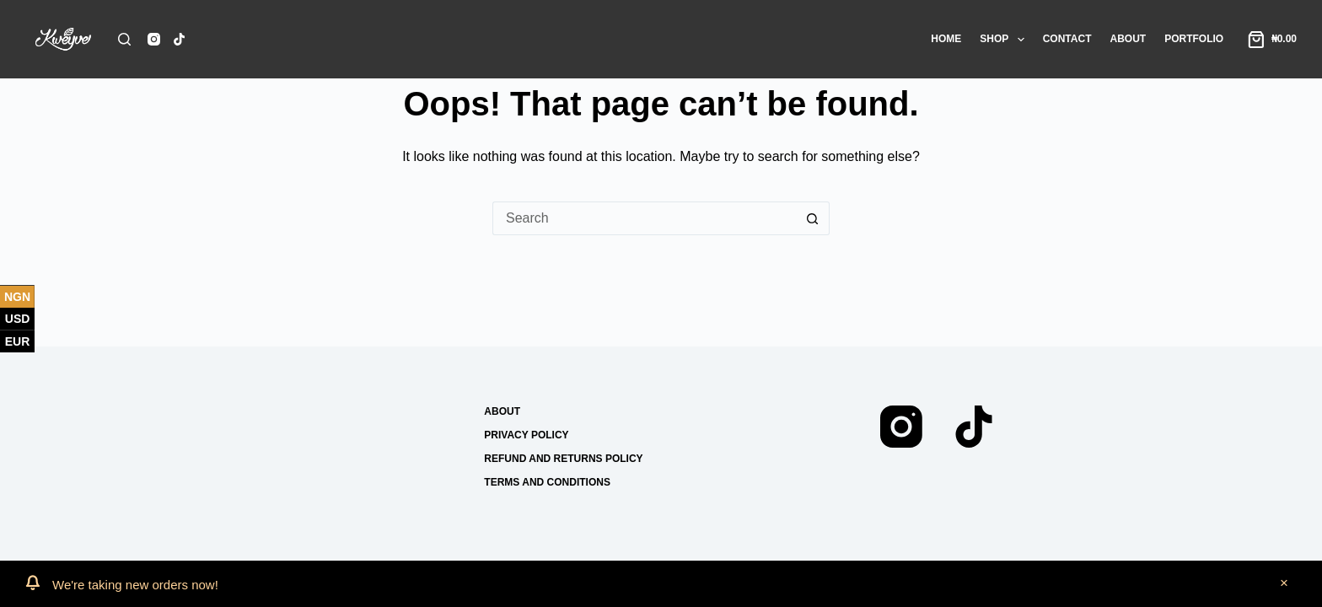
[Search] (124, 39)
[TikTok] (179, 39)
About (1128, 39)
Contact (1067, 39)
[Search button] (813, 218)
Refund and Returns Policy (563, 459)
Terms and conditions (547, 482)
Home (946, 39)
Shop (1005, 40)
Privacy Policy (526, 435)
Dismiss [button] (1284, 584)
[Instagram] (154, 39)
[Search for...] (644, 218)
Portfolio (1193, 39)
